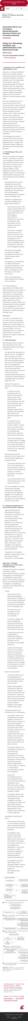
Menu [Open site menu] (26, 2)
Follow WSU (14, 1018)
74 (3, 969)
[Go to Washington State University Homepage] (6, 8)
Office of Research (10, 57)
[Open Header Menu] (17, 8)
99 (16, 967)
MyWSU (19, 1017)
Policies (14, 1017)
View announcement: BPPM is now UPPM (14, 3)
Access (8, 1017)
